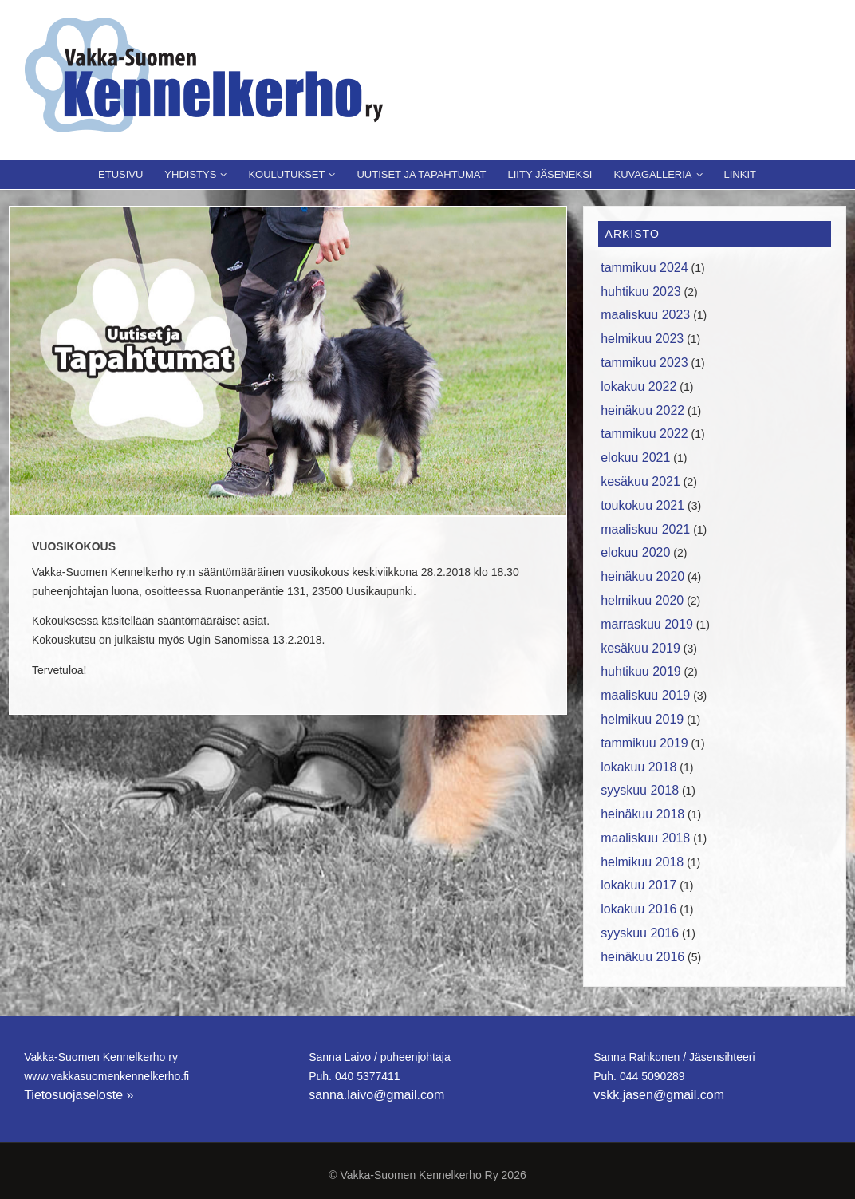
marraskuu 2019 (647, 624)
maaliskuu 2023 (645, 314)
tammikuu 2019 (644, 743)
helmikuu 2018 (642, 862)
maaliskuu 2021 (645, 529)
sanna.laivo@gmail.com (376, 1095)
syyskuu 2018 (640, 790)
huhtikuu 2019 (641, 671)
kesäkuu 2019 (640, 648)
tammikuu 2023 (644, 362)
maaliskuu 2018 (645, 838)
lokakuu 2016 (638, 909)
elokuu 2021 (635, 457)
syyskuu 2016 (640, 933)
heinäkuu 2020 (642, 576)
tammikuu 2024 (644, 267)
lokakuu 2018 (638, 767)
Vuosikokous (74, 546)
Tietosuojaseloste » (78, 1095)
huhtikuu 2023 (641, 291)
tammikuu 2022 (644, 433)
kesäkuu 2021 (640, 481)
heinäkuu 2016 (642, 957)
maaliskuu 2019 (645, 695)
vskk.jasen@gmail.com (658, 1095)
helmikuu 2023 (642, 338)
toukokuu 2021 (642, 505)
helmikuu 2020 (642, 600)
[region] (288, 361)
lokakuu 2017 (638, 885)
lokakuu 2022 (638, 386)
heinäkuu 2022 (642, 410)
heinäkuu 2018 (642, 814)
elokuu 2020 (635, 552)
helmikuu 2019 (642, 719)
